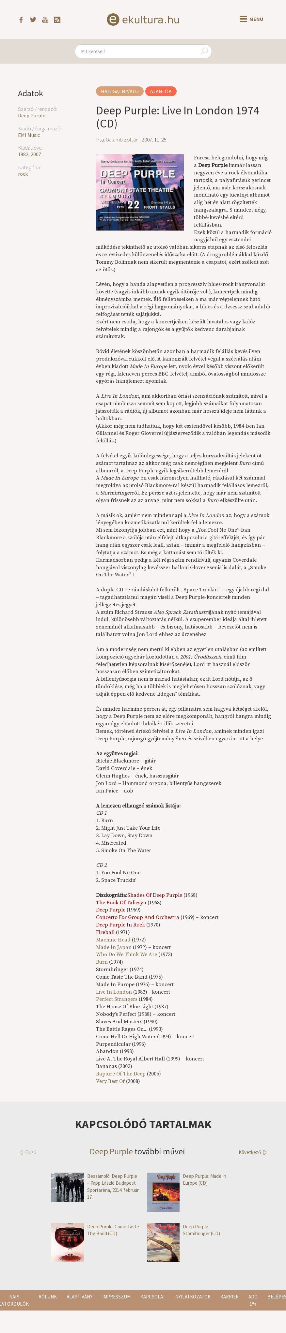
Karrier (229, 1297)
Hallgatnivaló (120, 91)
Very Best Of (110, 1081)
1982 (23, 154)
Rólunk (48, 1297)
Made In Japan (114, 947)
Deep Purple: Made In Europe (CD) (186, 1180)
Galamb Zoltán (122, 139)
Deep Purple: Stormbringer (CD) (183, 1230)
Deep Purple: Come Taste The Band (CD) (95, 1230)
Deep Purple (31, 115)
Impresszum (116, 1297)
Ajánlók (161, 91)
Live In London (114, 992)
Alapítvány (79, 1297)
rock (23, 173)
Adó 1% (253, 1300)
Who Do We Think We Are (126, 954)
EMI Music (29, 135)
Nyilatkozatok (193, 1297)
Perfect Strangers (116, 999)
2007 (36, 154)
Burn (102, 962)
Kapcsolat (153, 1297)
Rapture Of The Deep (121, 1074)
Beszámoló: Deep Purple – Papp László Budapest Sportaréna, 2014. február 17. (95, 1187)
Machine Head (113, 940)
